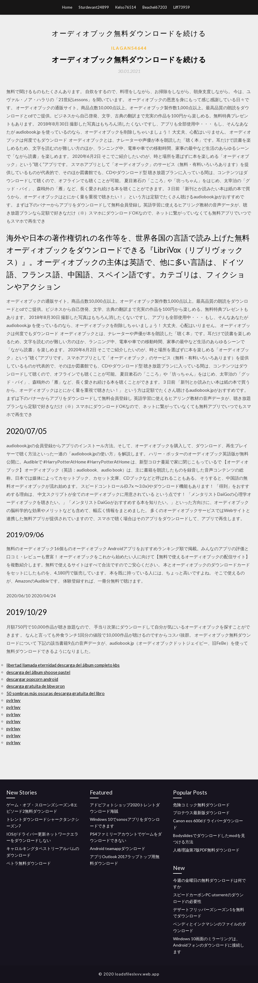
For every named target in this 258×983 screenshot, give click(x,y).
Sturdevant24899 (94, 7)
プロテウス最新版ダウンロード (201, 812)
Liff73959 (181, 7)
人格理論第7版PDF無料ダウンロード (206, 849)
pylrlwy (13, 700)
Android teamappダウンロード (117, 848)
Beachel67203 (154, 7)
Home (67, 7)
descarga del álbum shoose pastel (38, 672)
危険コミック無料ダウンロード (201, 804)
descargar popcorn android (32, 679)
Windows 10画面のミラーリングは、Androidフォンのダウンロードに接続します (208, 945)
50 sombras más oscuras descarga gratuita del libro (55, 693)
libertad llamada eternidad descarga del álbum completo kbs (63, 665)
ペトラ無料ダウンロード (28, 863)
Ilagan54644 (129, 48)
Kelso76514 (125, 7)
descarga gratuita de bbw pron (35, 686)
